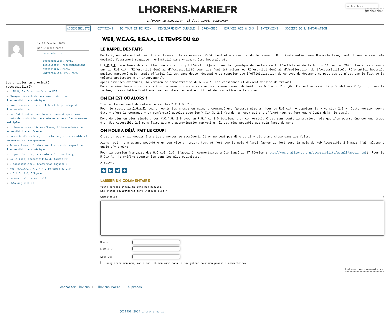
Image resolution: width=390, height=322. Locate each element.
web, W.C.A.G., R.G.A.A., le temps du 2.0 (40, 168)
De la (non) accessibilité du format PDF (39, 158)
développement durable (176, 28)
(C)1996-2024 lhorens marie (142, 311)
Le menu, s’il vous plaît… (29, 178)
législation (51, 64)
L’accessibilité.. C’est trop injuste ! (39, 163)
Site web (106, 256)
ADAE (69, 60)
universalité (52, 72)
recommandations (74, 64)
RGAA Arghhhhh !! (22, 183)
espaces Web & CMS (239, 28)
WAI (66, 72)
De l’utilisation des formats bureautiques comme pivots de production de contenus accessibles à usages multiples (47, 118)
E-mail (106, 249)
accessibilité (78, 28)
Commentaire (242, 196)
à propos (135, 287)
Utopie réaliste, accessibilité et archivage (42, 154)
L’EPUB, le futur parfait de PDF (33, 91)
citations (105, 28)
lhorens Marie (109, 287)
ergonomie (209, 28)
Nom (104, 242)
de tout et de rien (135, 28)
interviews (269, 28)
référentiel (51, 68)
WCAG (75, 72)
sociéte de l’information (306, 28)
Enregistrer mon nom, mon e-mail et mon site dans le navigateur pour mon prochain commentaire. (175, 263)
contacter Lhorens (75, 287)
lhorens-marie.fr (187, 11)
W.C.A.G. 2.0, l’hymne (26, 173)
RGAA (66, 68)
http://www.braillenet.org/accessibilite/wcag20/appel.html (317, 152)
